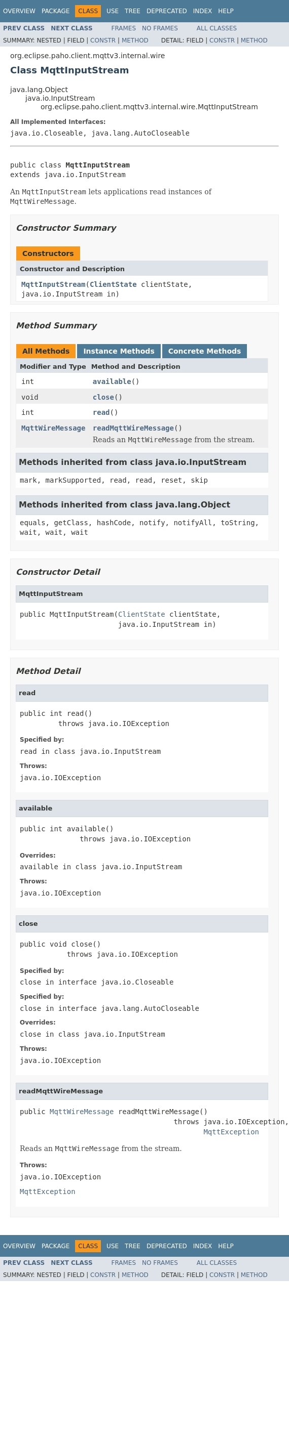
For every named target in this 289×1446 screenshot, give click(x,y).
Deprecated (167, 11)
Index (202, 11)
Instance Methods (118, 351)
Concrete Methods (204, 351)
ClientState (113, 284)
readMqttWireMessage (133, 428)
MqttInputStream (53, 284)
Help (226, 11)
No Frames (160, 28)
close (103, 397)
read (101, 412)
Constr (103, 40)
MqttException (231, 1132)
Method (135, 40)
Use (112, 11)
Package (55, 11)
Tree (132, 11)
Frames (124, 28)
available (112, 381)
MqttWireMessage (53, 428)
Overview (19, 11)
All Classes (217, 28)
